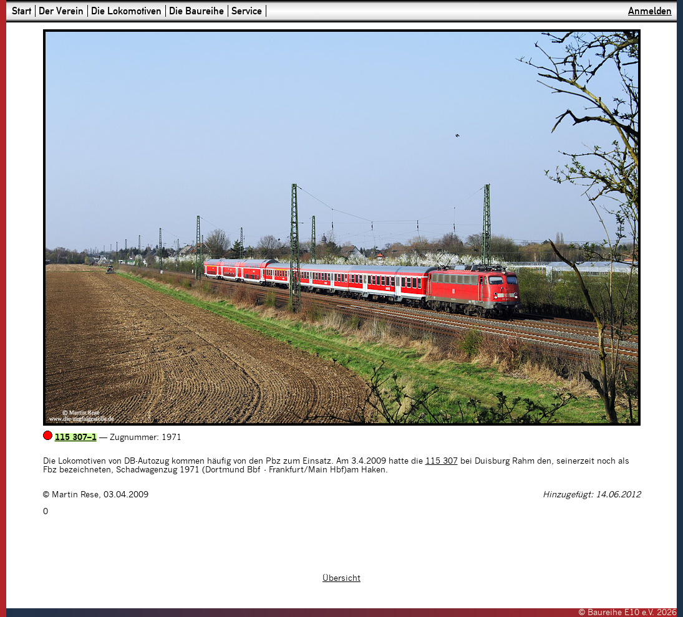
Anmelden (650, 11)
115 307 (441, 461)
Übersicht (341, 578)
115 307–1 (76, 437)
